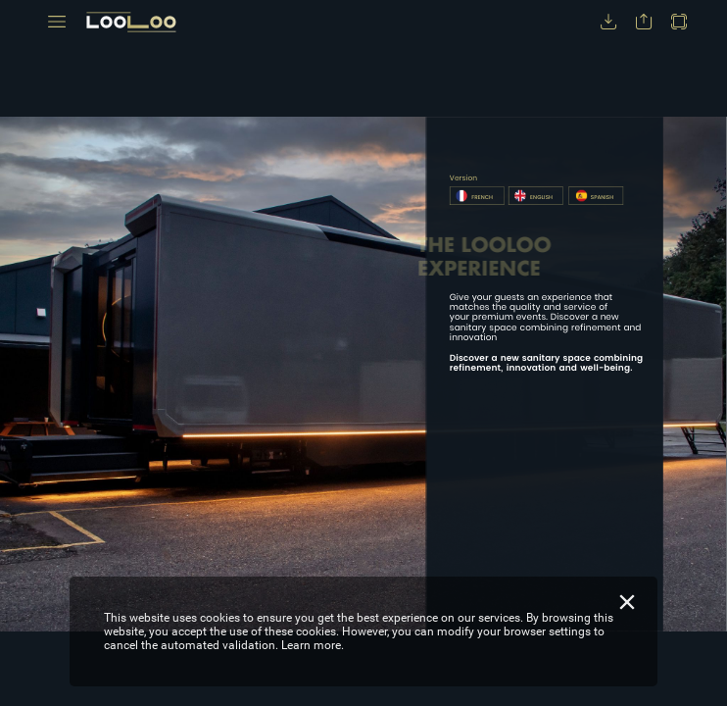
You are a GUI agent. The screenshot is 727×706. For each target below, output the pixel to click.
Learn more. (312, 645)
